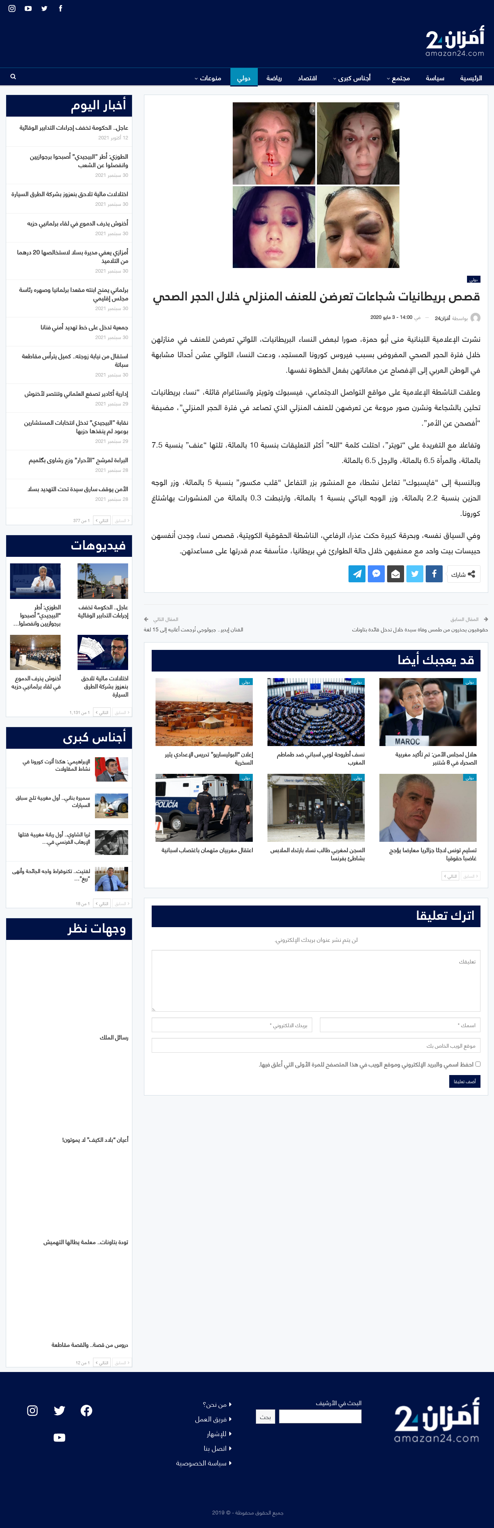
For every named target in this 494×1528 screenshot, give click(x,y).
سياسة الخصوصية (201, 1462)
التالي (450, 876)
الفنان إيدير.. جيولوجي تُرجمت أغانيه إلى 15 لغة (193, 629)
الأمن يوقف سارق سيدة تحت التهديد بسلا (77, 488)
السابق (471, 876)
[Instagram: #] (32, 1410)
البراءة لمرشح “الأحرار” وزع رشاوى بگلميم (78, 459)
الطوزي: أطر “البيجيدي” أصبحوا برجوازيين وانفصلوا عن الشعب (79, 160)
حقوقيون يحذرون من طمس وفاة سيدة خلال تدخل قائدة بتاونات (420, 629)
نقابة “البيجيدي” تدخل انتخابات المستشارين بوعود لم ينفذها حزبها (76, 426)
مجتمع (401, 77)
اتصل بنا (215, 1447)
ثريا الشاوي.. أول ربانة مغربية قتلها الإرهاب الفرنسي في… (54, 837)
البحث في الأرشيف (339, 1402)
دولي (244, 77)
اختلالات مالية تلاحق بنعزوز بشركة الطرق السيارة (70, 193)
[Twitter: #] (59, 1410)
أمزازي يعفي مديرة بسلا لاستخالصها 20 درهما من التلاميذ (72, 256)
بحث (265, 1416)
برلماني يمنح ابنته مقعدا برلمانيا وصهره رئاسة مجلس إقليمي (73, 293)
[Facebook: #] (86, 1410)
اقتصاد (307, 77)
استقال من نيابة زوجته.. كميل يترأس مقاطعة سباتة (75, 360)
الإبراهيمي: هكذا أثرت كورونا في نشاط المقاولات (56, 764)
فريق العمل (211, 1418)
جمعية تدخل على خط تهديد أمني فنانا (84, 326)
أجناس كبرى (354, 77)
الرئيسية (471, 77)
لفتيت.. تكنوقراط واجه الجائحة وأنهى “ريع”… (51, 874)
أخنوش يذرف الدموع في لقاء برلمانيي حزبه (77, 222)
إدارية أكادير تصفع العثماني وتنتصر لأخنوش (76, 393)
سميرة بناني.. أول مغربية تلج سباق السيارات (53, 800)
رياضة (274, 77)
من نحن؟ (215, 1403)
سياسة (435, 77)
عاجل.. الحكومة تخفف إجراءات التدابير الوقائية (74, 126)
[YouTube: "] (59, 1437)
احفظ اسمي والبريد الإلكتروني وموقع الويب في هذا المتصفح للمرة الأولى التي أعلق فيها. (366, 1063)
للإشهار (217, 1432)
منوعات (211, 77)
